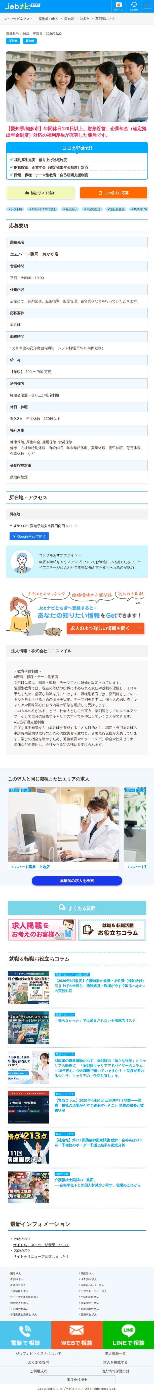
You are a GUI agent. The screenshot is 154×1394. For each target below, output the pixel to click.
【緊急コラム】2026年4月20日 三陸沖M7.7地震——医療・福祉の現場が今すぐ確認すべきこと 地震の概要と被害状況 (99, 1105)
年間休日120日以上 (44, 209)
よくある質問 (81, 908)
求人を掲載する (115, 1362)
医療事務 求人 (89, 1314)
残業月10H (140, 209)
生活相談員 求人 (90, 1297)
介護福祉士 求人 (19, 1291)
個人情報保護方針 (115, 1371)
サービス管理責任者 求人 (24, 1297)
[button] (14, 828)
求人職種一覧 (115, 1353)
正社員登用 (117, 209)
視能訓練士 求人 (90, 1308)
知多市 (85, 19)
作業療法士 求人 (90, 1303)
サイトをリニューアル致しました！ (41, 1256)
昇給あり (71, 209)
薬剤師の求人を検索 (77, 880)
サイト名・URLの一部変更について (41, 1245)
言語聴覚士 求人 (19, 1308)
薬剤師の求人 (48, 19)
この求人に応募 (116, 193)
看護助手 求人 (18, 1285)
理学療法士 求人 (19, 1303)
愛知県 (69, 19)
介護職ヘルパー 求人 (92, 1285)
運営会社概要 (77, 1380)
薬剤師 (30, 40)
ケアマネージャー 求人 (94, 1291)
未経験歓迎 (93, 209)
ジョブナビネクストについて (38, 1353)
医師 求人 (15, 1273)
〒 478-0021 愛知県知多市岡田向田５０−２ (44, 526)
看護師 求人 (17, 1279)
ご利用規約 (38, 1371)
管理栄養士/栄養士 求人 (23, 1314)
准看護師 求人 (89, 1279)
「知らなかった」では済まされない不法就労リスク (95, 1020)
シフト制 (16, 209)
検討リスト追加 (43, 193)
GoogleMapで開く (31, 536)
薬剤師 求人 (87, 1273)
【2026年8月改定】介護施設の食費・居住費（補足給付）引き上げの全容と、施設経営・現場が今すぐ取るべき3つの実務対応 (100, 986)
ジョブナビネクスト (18, 19)
